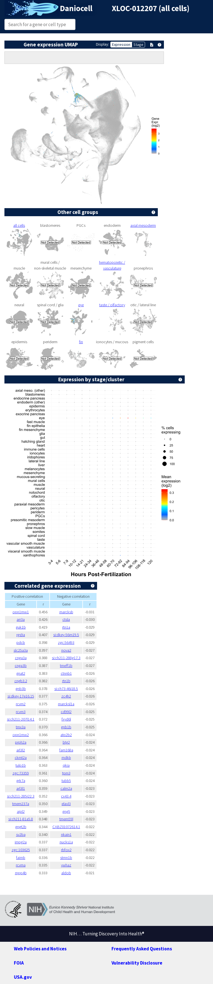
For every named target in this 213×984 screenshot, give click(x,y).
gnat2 (20, 673)
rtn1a (66, 627)
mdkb (66, 757)
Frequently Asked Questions (141, 949)
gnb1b (66, 726)
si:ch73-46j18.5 (66, 688)
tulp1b (21, 765)
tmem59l (66, 818)
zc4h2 (66, 696)
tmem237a (20, 803)
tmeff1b (66, 665)
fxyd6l (66, 719)
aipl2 (21, 811)
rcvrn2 (21, 703)
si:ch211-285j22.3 (20, 796)
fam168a (66, 750)
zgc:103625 (21, 849)
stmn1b (66, 857)
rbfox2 (66, 849)
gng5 (66, 811)
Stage (138, 44)
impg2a (21, 842)
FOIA (19, 963)
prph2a (20, 742)
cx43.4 (66, 796)
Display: (102, 44)
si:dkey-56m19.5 (66, 634)
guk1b (21, 627)
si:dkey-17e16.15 (20, 696)
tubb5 (66, 780)
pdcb (20, 642)
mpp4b (21, 872)
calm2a (66, 788)
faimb (20, 857)
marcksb (66, 611)
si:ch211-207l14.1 (20, 719)
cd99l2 (66, 711)
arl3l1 (20, 788)
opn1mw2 (20, 734)
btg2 (66, 742)
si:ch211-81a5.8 (20, 818)
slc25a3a (21, 650)
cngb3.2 (20, 680)
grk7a (20, 780)
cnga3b (21, 665)
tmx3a (21, 726)
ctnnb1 (66, 673)
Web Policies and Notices (40, 949)
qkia (66, 765)
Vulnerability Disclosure (136, 963)
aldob (66, 872)
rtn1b (66, 680)
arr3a (21, 619)
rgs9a (20, 634)
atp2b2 (66, 734)
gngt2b (20, 826)
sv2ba (21, 834)
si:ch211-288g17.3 (66, 657)
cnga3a (21, 657)
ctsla (66, 619)
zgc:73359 (20, 773)
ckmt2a (21, 757)
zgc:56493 (66, 642)
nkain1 (66, 834)
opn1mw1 (20, 611)
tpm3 (66, 773)
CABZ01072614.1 (66, 826)
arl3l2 (20, 750)
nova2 (66, 650)
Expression (121, 44)
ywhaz (66, 865)
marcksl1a (66, 703)
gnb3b (21, 688)
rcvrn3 (21, 711)
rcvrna (21, 865)
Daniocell (76, 8)
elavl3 (66, 803)
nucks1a (66, 842)
